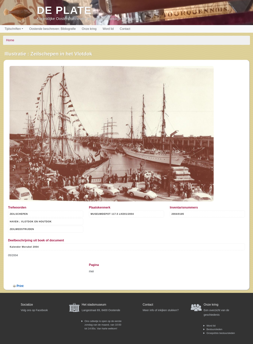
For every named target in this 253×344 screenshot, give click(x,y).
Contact (125, 28)
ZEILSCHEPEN (19, 214)
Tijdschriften (13, 28)
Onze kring (89, 28)
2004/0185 (177, 214)
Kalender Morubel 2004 (24, 247)
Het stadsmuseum (94, 304)
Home (10, 40)
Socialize (27, 304)
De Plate (64, 10)
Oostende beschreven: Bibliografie (52, 28)
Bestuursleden (214, 329)
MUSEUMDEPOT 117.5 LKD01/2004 (112, 214)
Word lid (108, 28)
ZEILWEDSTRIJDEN (22, 229)
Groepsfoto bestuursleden (220, 333)
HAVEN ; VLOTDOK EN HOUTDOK (31, 221)
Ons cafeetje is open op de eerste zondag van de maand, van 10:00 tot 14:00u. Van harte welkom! (103, 325)
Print (20, 286)
